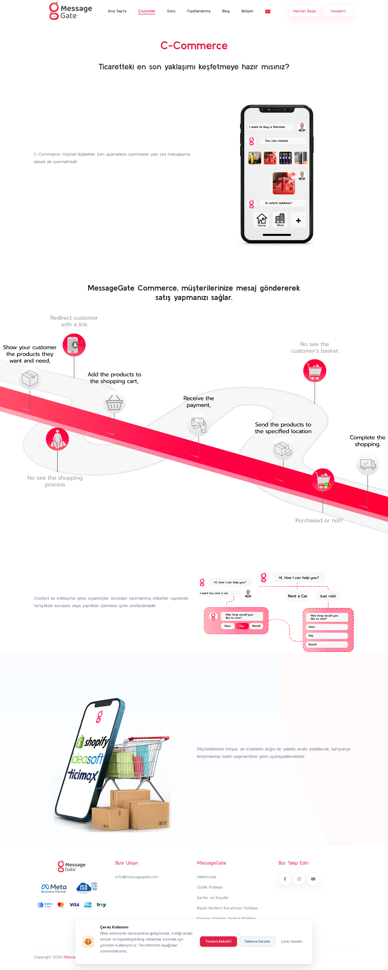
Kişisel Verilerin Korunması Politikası (227, 908)
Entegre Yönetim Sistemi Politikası (226, 918)
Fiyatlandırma (198, 11)
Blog (226, 11)
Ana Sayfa (117, 11)
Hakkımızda (206, 876)
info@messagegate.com (137, 876)
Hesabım (338, 11)
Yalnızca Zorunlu (257, 941)
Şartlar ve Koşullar (213, 897)
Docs (171, 11)
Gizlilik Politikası (210, 887)
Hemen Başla (304, 11)
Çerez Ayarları (291, 941)
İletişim (247, 11)
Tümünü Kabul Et (218, 941)
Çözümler (146, 11)
